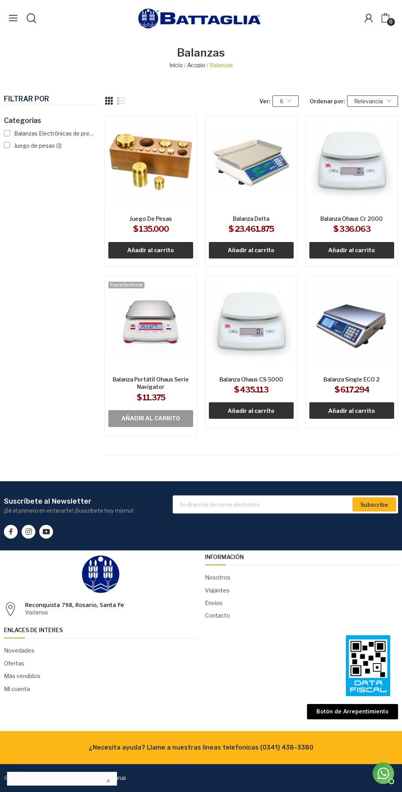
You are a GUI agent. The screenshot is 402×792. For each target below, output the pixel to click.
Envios (214, 603)
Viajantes (217, 590)
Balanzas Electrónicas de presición (54, 133)
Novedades (19, 650)
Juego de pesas (38, 145)
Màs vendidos (22, 676)
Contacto (217, 615)
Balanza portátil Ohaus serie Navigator (151, 383)
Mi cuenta (17, 689)
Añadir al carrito (150, 250)
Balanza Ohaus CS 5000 (251, 379)
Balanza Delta (251, 218)
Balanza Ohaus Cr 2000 (351, 218)
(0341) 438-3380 (286, 747)
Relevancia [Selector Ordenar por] (372, 101)
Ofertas (14, 663)
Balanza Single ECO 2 (351, 379)
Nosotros (217, 577)
